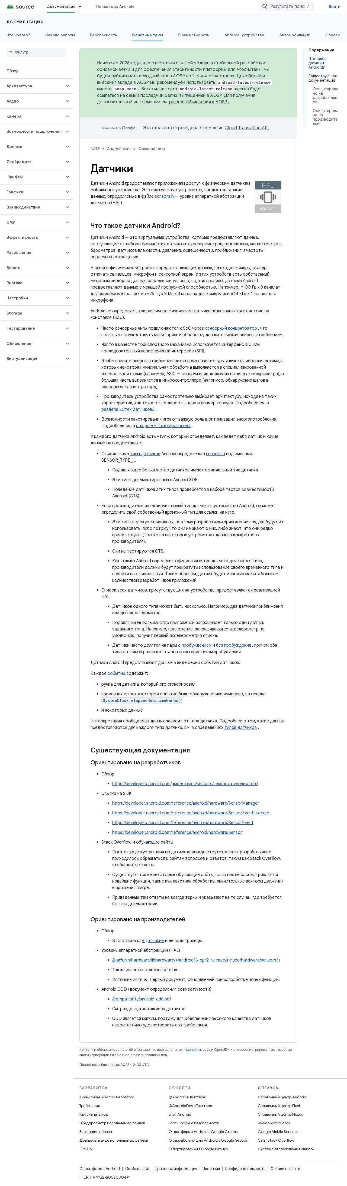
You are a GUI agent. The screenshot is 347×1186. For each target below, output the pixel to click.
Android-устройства (244, 34)
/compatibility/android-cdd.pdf (141, 999)
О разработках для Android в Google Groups (208, 1140)
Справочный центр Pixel (279, 1105)
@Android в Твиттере (187, 1097)
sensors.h (164, 196)
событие (116, 673)
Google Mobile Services (278, 1131)
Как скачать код (93, 1114)
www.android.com (274, 1123)
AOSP (95, 148)
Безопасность (103, 34)
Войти (334, 6)
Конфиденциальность (245, 1169)
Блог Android (180, 1114)
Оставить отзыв (285, 1169)
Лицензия (211, 1169)
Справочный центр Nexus (280, 1114)
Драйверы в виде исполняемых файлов (113, 1140)
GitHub (85, 1149)
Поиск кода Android (115, 6)
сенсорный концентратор (231, 328)
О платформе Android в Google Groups (203, 1131)
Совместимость (193, 34)
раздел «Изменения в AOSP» (199, 102)
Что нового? (18, 34)
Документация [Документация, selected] (61, 6)
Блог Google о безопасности (194, 1123)
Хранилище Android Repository (106, 1097)
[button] (32, 86)
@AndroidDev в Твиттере (190, 1105)
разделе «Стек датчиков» (128, 409)
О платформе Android (99, 1169)
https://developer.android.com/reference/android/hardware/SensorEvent (182, 822)
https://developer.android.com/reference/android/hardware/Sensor (177, 832)
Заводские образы (95, 1131)
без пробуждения (233, 645)
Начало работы (60, 34)
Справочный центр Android (282, 1097)
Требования (89, 1105)
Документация (25, 21)
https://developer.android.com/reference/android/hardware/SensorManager (185, 803)
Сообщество (137, 1169)
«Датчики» (153, 940)
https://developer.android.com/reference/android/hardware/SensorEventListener (190, 813)
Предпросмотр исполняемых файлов (112, 1123)
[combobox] (286, 6)
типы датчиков (145, 454)
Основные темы (151, 148)
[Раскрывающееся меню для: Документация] (82, 6)
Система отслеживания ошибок (286, 1149)
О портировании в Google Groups (198, 1149)
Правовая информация (176, 1169)
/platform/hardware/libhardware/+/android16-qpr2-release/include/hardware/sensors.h (196, 960)
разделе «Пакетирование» (163, 425)
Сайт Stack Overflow (276, 1140)
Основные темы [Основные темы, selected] (147, 34)
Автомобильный (294, 34)
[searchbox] (36, 52)
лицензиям (191, 1049)
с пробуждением (194, 645)
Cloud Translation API (247, 128)
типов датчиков (240, 727)
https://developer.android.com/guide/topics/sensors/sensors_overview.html (185, 784)
